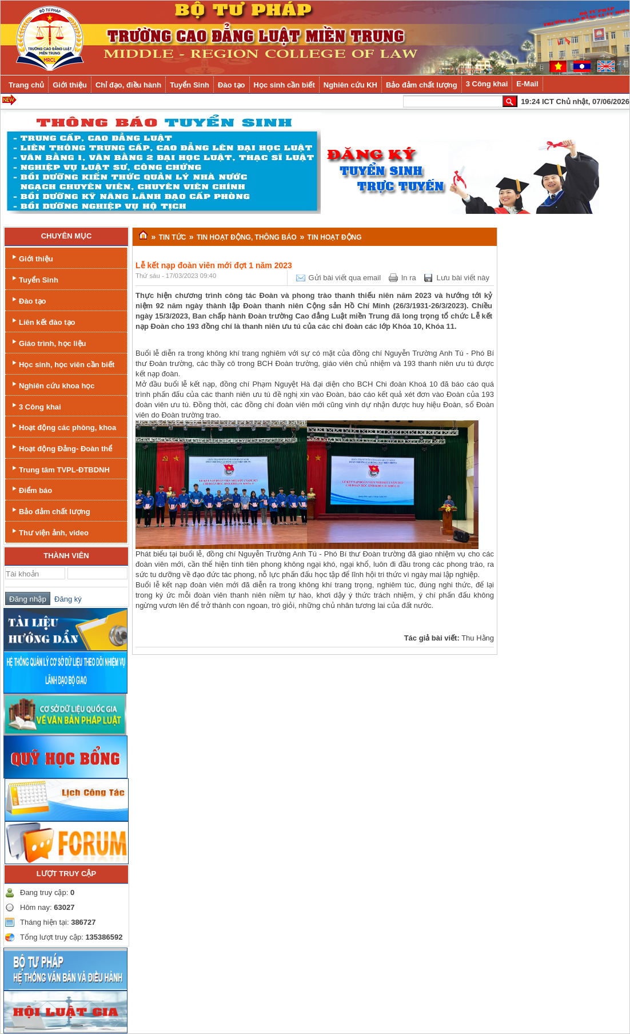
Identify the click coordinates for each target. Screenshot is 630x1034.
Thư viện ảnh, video (49, 531)
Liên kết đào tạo (42, 321)
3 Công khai (35, 405)
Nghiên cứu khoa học (52, 384)
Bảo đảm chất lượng (50, 510)
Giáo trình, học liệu (48, 342)
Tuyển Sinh (34, 278)
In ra (408, 277)
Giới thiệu (31, 257)
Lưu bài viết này (462, 277)
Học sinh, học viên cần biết (62, 363)
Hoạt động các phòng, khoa (63, 426)
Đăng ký (66, 599)
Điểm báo (31, 489)
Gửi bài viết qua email (345, 277)
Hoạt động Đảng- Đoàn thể (61, 447)
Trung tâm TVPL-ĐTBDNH (60, 468)
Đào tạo (28, 300)
